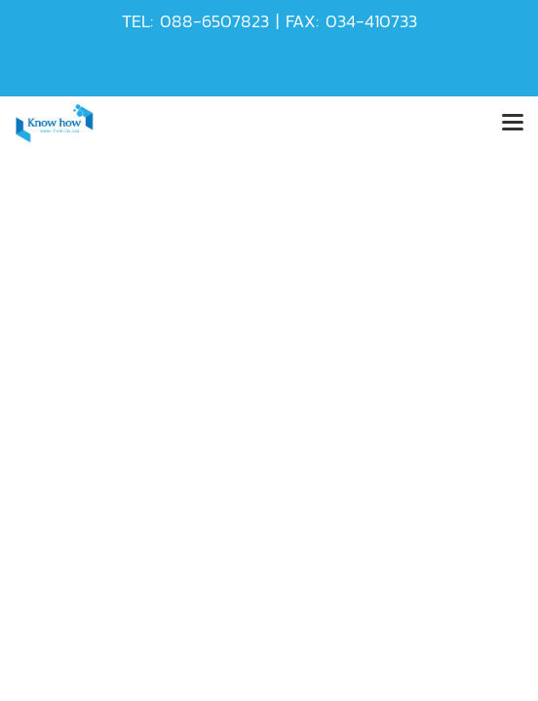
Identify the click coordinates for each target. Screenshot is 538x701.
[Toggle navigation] (512, 123)
